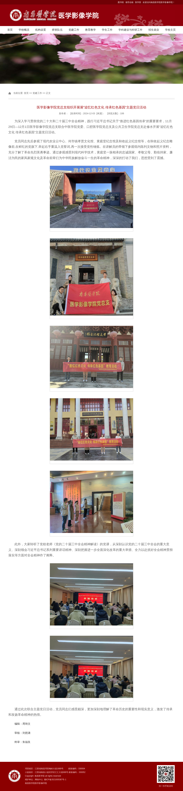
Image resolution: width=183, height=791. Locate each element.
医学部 (138, 2)
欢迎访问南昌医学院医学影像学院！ (159, 2)
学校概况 (24, 29)
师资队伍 (57, 29)
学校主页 (170, 29)
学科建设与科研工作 (130, 29)
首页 (10, 29)
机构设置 (40, 29)
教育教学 (90, 29)
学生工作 (107, 29)
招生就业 (153, 29)
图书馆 (121, 2)
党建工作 (74, 29)
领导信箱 (129, 2)
